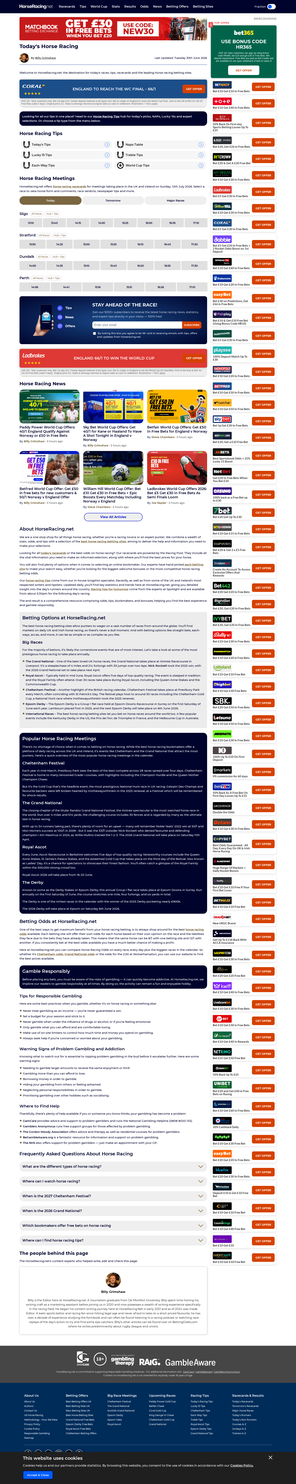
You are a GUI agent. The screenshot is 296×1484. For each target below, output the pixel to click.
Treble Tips (197, 1419)
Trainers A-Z (239, 1433)
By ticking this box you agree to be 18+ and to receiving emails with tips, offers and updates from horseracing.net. (145, 335)
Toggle (271, 6)
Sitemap (29, 1437)
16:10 (140, 244)
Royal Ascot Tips (200, 1424)
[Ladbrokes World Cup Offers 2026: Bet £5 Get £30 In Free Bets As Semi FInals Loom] (177, 468)
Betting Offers (177, 6)
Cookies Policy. (241, 1465)
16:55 (167, 265)
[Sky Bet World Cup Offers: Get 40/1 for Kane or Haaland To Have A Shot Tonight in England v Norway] (113, 407)
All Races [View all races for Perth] (38, 278)
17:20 (194, 244)
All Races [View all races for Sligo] (37, 213)
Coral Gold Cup (157, 1410)
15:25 (125, 223)
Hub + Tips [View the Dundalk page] (58, 256)
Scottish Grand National (120, 1410)
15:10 (86, 265)
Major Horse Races (242, 1410)
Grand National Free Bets (80, 1419)
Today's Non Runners (244, 1419)
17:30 (194, 265)
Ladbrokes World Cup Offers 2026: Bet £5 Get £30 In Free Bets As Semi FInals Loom (177, 493)
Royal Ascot (114, 1424)
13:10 (31, 223)
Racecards (67, 6)
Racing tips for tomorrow (109, 589)
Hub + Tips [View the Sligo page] (52, 213)
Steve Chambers (163, 437)
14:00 (32, 265)
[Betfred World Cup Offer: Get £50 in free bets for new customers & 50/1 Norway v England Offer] (49, 468)
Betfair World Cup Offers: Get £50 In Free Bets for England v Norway (177, 429)
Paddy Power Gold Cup (162, 1401)
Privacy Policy (32, 1424)
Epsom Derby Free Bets (79, 1424)
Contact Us (30, 1410)
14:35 (59, 265)
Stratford (27, 235)
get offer (263, 87)
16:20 (140, 265)
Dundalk (26, 256)
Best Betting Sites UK (78, 1406)
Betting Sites (203, 6)
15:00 (86, 244)
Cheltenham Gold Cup (161, 1419)
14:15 (78, 223)
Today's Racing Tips (202, 1401)
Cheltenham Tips (200, 1410)
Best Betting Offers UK (78, 1401)
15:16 (98, 287)
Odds (144, 6)
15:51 (129, 287)
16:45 (167, 244)
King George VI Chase (161, 1415)
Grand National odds (79, 954)
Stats (116, 6)
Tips (83, 6)
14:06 (34, 287)
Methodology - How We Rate (40, 1419)
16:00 (149, 223)
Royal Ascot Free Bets (78, 1428)
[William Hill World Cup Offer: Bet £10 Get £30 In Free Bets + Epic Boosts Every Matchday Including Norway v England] (113, 468)
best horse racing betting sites (103, 541)
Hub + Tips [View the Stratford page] (60, 235)
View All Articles (113, 517)
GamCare (188, 1371)
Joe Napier (159, 503)
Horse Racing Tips (106, 116)
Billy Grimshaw (45, 58)
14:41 (66, 287)
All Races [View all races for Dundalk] (43, 256)
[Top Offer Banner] (113, 28)
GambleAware (204, 1371)
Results (130, 6)
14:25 (59, 244)
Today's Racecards (242, 1401)
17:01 (192, 287)
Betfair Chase (156, 1406)
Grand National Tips (202, 1433)
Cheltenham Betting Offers (81, 1433)
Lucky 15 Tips (198, 1406)
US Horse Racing (33, 1415)
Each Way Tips (199, 1415)
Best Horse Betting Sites (79, 1415)
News (157, 6)
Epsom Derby (115, 1415)
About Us (29, 1401)
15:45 (113, 265)
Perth (24, 278)
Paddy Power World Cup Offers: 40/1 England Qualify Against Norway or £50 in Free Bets (47, 431)
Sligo (23, 214)
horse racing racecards (69, 186)
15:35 (113, 244)
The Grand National (118, 1406)
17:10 (196, 223)
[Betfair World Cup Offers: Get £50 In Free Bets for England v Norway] (177, 407)
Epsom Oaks (114, 1419)
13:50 (32, 244)
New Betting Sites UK (78, 1410)
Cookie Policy (32, 1428)
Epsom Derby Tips (201, 1428)
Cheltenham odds (50, 954)
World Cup (99, 6)
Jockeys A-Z (239, 1428)
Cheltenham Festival (119, 1401)
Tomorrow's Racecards (245, 1406)
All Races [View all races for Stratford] (44, 235)
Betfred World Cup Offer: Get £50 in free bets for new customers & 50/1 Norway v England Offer (48, 493)
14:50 (101, 223)
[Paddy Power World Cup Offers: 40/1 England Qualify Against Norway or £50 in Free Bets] (49, 407)
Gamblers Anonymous (227, 1371)
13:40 (54, 223)
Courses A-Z (239, 1424)
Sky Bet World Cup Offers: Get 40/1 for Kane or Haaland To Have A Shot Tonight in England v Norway (112, 433)
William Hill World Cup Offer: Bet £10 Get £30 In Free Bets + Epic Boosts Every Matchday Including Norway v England (112, 495)
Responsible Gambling (37, 1433)
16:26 (161, 287)
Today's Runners (241, 1415)
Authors (28, 1406)
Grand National (157, 1424)
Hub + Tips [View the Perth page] (54, 278)
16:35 (172, 223)
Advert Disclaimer (265, 18)
